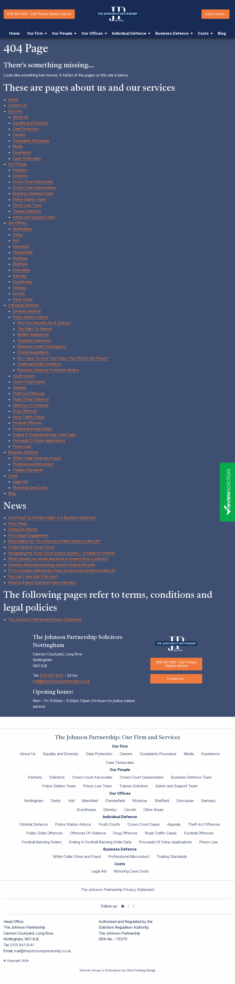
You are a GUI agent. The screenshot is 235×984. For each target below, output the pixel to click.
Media (18, 146)
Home (13, 99)
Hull (16, 240)
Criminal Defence (27, 311)
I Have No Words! (23, 529)
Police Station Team (29, 199)
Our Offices (17, 223)
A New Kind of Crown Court (31, 547)
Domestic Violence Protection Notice (48, 370)
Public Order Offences (31, 399)
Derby (18, 234)
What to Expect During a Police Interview (42, 582)
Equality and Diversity (30, 123)
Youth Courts (23, 376)
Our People (17, 164)
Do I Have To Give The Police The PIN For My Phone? (62, 358)
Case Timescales (27, 158)
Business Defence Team (33, 193)
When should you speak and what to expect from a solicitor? (58, 558)
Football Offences (27, 422)
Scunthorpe (22, 281)
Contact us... (176, 679)
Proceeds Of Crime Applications (39, 440)
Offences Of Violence (30, 405)
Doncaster (21, 270)
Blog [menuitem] (222, 33)
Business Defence (23, 452)
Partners (20, 170)
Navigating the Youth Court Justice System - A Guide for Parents (61, 553)
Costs (13, 476)
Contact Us (17, 105)
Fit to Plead (17, 523)
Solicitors (20, 175)
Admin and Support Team (34, 217)
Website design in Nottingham (100, 970)
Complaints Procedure (31, 140)
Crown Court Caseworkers (34, 187)
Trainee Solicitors (27, 211)
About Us (20, 117)
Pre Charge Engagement (28, 535)
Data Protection (26, 129)
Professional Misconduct (33, 464)
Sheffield (20, 264)
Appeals (19, 387)
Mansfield (21, 246)
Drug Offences (25, 411)
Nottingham (22, 229)
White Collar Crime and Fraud (37, 458)
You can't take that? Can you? (33, 576)
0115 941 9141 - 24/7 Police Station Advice (39, 14)
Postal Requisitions (33, 352)
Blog (12, 493)
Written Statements (33, 334)
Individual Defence (23, 305)
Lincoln (19, 293)
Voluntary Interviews (34, 340)
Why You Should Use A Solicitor (44, 322)
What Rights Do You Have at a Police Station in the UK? (54, 541)
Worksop (20, 258)
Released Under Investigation (41, 346)
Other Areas (23, 299)
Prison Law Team (27, 205)
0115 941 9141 (52, 675)
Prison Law (22, 446)
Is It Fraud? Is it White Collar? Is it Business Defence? (52, 517)
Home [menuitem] (14, 33)
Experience (22, 152)
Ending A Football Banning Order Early (44, 434)
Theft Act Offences (29, 393)
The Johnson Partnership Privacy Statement (44, 619)
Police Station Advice (30, 317)
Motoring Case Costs (30, 487)
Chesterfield (22, 252)
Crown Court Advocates (33, 181)
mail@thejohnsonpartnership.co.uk (61, 681)
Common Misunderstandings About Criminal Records (51, 564)
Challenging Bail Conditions (39, 364)
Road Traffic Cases (29, 417)
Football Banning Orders (32, 428)
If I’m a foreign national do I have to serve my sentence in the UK (61, 570)
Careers (19, 134)
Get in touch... (215, 14)
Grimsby (19, 287)
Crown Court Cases (29, 381)
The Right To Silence (34, 328)
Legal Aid (20, 481)
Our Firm (15, 111)
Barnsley (20, 276)
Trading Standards (28, 470)
